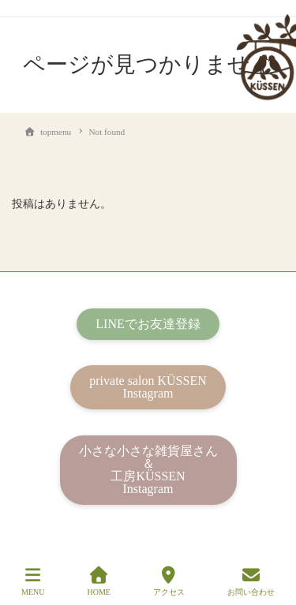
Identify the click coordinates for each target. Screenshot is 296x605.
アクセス (169, 581)
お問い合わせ (251, 581)
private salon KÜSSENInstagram (147, 387)
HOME (98, 581)
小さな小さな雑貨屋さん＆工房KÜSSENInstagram (148, 469)
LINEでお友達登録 (148, 324)
